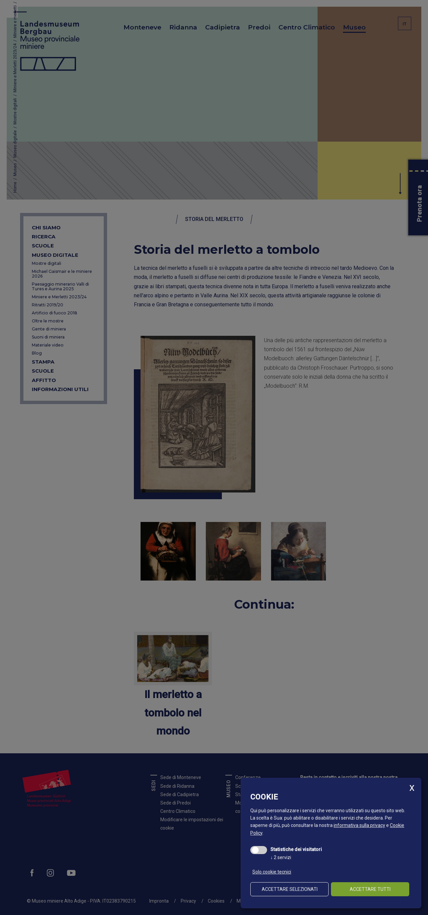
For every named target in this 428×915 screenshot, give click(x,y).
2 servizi (280, 857)
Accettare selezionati (290, 889)
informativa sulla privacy (359, 825)
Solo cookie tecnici (271, 871)
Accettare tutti (370, 889)
